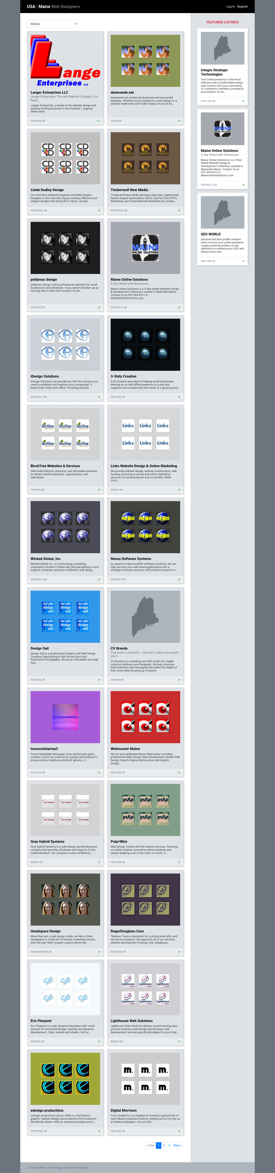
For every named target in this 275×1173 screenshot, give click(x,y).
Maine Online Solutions (129, 279)
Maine (59, 6)
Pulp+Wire (119, 841)
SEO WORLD (211, 234)
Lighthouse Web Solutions (132, 1021)
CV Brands (119, 648)
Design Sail (40, 648)
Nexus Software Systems (131, 559)
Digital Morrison (124, 1110)
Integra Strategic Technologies (214, 72)
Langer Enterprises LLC (49, 92)
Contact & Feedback (76, 1167)
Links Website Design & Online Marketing (144, 466)
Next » (178, 1145)
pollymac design (44, 279)
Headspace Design (46, 931)
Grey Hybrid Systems (47, 841)
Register (242, 6)
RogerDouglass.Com (127, 931)
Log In (231, 6)
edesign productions (47, 1110)
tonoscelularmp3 (44, 749)
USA (31, 6)
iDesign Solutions (45, 376)
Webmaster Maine (125, 749)
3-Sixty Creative (123, 376)
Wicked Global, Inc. (46, 559)
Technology (55, 1167)
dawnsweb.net (122, 92)
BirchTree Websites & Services (55, 466)
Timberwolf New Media (129, 190)
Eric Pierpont (41, 1021)
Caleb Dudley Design (47, 190)
